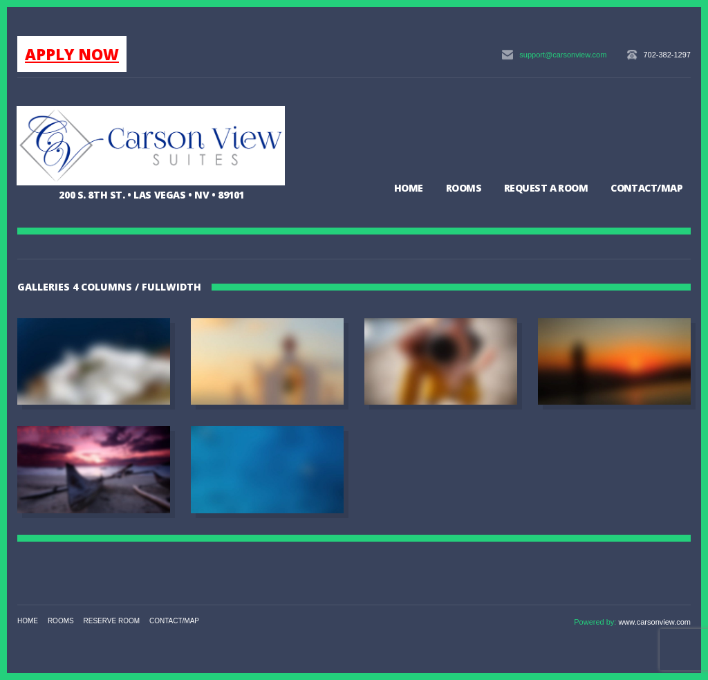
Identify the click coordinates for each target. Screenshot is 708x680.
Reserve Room (112, 621)
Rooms (463, 187)
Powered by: (596, 622)
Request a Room (546, 187)
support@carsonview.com (562, 54)
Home (408, 187)
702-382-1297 (667, 54)
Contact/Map (646, 187)
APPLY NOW (72, 54)
